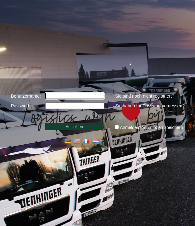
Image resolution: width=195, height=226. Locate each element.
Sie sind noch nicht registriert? (144, 96)
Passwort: (20, 105)
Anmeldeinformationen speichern (151, 127)
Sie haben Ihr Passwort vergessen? (150, 105)
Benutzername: (26, 96)
